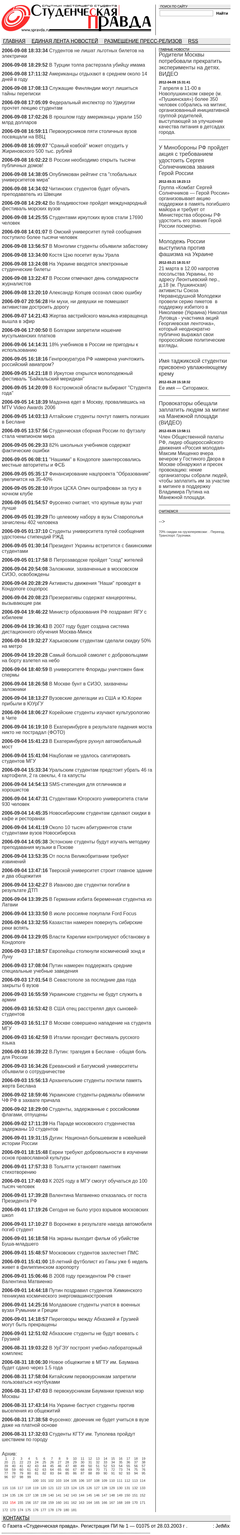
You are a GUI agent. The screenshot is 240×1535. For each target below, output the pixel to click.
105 (74, 1480)
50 (90, 1466)
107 (89, 1480)
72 (113, 1469)
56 (136, 1466)
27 (59, 1462)
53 (113, 1466)
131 (127, 1488)
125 (81, 1488)
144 (81, 1495)
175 (28, 1510)
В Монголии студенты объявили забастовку (98, 246)
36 (128, 1462)
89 (98, 1473)
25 (44, 1462)
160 (58, 1502)
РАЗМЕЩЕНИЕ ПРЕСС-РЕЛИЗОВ (143, 41)
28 (67, 1462)
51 (98, 1466)
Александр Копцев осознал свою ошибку (95, 292)
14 (105, 1458)
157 (35, 1502)
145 (89, 1495)
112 (127, 1480)
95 (143, 1473)
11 (82, 1458)
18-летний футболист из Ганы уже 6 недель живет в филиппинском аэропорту (75, 1264)
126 (89, 1488)
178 (51, 1510)
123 (66, 1488)
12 (90, 1458)
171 (142, 1502)
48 (75, 1466)
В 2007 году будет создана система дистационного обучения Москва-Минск (65, 629)
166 (104, 1502)
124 (74, 1488)
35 (120, 1462)
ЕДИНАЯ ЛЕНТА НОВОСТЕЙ (64, 41)
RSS (193, 41)
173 (13, 1510)
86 (75, 1473)
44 (44, 1466)
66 (67, 1469)
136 (20, 1495)
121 (51, 1488)
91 (113, 1473)
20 (6, 1462)
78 (14, 1473)
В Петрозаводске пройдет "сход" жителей (96, 560)
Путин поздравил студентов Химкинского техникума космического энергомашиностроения (72, 1293)
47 (67, 1466)
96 (6, 1477)
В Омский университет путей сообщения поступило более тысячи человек (71, 234)
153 (5, 1502)
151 (135, 1495)
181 (74, 1510)
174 (20, 1510)
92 (120, 1473)
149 (119, 1495)
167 (112, 1502)
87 (82, 1473)
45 (52, 1466)
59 (14, 1469)
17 (128, 1458)
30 (82, 1462)
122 (58, 1488)
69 (90, 1469)
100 (35, 1480)
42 (29, 1466)
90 (105, 1473)
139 (43, 1495)
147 (104, 1495)
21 (14, 1462)
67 (75, 1469)
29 (75, 1462)
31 (90, 1462)
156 (28, 1502)
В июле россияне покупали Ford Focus (92, 913)
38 (143, 1462)
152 (142, 1495)
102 (51, 1480)
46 (59, 1466)
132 (135, 1488)
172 (5, 1510)
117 (20, 1488)
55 (128, 1466)
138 (35, 1495)
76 (143, 1469)
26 (52, 1462)
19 (143, 1458)
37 (136, 1462)
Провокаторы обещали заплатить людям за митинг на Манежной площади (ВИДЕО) (194, 413)
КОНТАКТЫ (16, 1518)
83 (52, 1473)
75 (136, 1469)
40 (14, 1466)
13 (98, 1458)
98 (21, 1477)
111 (119, 1480)
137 (28, 1495)
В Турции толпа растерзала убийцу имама (97, 65)
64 (52, 1469)
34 (113, 1462)
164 (89, 1502)
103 (58, 1480)
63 (44, 1469)
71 (105, 1469)
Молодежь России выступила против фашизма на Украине (186, 247)
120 (43, 1488)
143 (74, 1495)
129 (112, 1488)
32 (98, 1462)
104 (66, 1480)
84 (59, 1473)
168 (119, 1502)
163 (81, 1502)
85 (67, 1473)
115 (5, 1488)
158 (43, 1502)
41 (21, 1466)
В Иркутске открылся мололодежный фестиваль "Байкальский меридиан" (67, 376)
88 (90, 1473)
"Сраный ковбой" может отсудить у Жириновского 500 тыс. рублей (65, 148)
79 (21, 1473)
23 (29, 1462)
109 (104, 1480)
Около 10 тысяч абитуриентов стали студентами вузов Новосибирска (67, 830)
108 (97, 1480)
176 (35, 1510)
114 (142, 1480)
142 (66, 1495)
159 (51, 1502)
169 (127, 1502)
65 (59, 1469)
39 (6, 1466)
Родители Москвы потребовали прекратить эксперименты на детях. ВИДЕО (190, 64)
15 (113, 1458)
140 (51, 1495)
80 (29, 1473)
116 (13, 1488)
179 (58, 1510)
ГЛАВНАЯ (14, 41)
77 (6, 1473)
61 (29, 1469)
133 (142, 1488)
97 (14, 1477)
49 (82, 1466)
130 (119, 1488)
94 (136, 1473)
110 (112, 1480)
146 (97, 1495)
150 (127, 1495)
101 (43, 1480)
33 (105, 1462)
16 (120, 1458)
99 (29, 1477)
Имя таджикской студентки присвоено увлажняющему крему (193, 367)
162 (74, 1502)
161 (66, 1502)
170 (135, 1502)
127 (97, 1488)
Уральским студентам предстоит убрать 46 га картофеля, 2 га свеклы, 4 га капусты (77, 772)
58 (6, 1469)
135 (13, 1495)
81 (36, 1473)
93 (128, 1473)
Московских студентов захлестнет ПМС (94, 1252)
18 (136, 1458)
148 (112, 1495)
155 (20, 1502)
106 (81, 1480)
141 (58, 1495)
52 (105, 1466)
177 (43, 1510)
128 (104, 1488)
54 (120, 1466)
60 (21, 1469)
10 (75, 1458)
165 (97, 1502)
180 (66, 1510)
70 (98, 1469)
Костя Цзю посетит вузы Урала (84, 255)
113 (135, 1480)
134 (5, 1495)
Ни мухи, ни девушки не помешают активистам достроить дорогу (65, 304)
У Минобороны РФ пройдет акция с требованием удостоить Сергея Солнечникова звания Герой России (193, 160)
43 (36, 1466)
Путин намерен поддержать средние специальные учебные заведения (67, 968)
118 (28, 1488)
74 (128, 1469)
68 (82, 1469)
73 (120, 1469)
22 (21, 1462)
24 (36, 1462)
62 (36, 1469)
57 (143, 1466)
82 (44, 1473)
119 (35, 1488)
